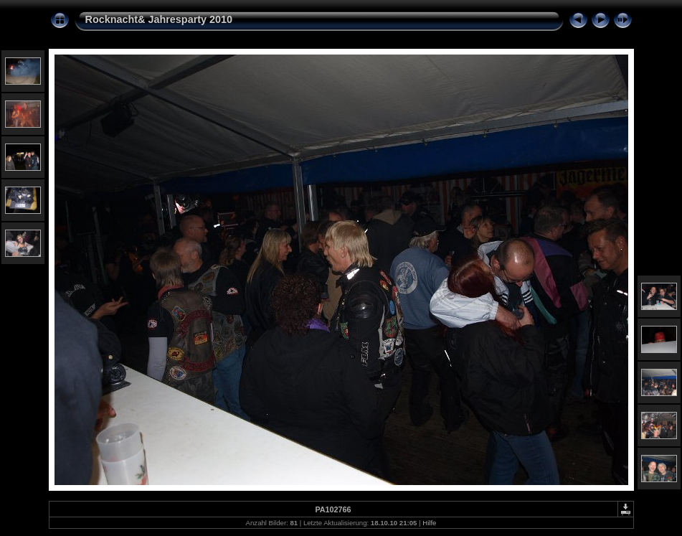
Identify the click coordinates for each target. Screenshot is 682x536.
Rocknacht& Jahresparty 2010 (159, 19)
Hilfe (429, 523)
